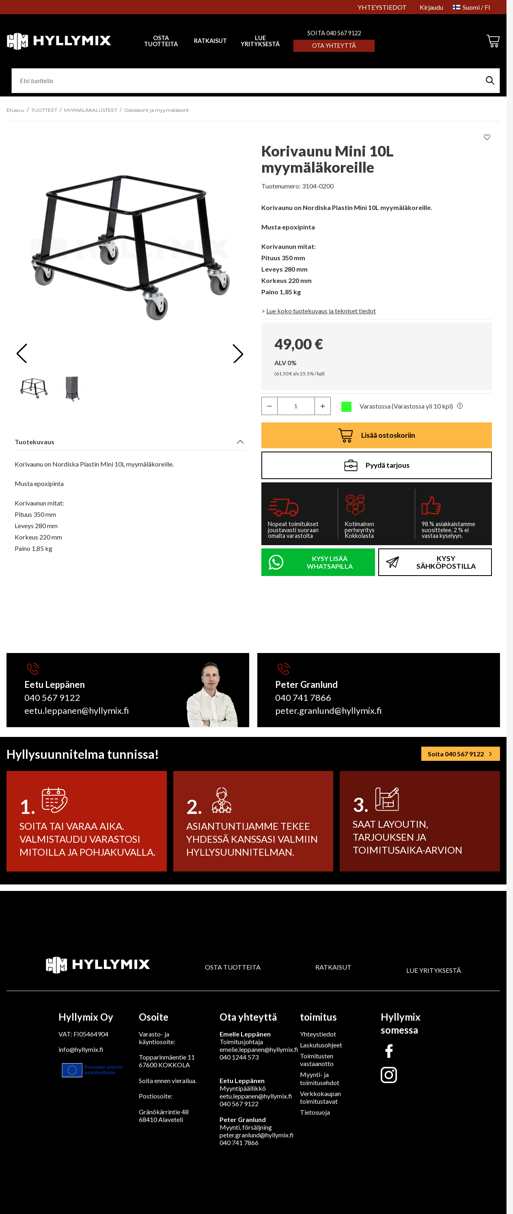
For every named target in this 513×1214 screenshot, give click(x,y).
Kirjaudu (431, 7)
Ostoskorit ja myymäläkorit (156, 110)
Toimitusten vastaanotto (317, 1059)
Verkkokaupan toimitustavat (320, 1097)
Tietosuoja (315, 1112)
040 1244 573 (239, 1057)
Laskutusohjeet (321, 1045)
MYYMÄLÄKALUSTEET (90, 110)
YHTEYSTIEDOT (382, 7)
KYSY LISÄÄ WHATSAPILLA (330, 562)
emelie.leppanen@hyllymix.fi (259, 1049)
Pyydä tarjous (377, 465)
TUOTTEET (44, 110)
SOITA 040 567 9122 (334, 33)
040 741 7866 (239, 1142)
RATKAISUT (210, 41)
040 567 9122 (239, 1103)
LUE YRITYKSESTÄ (260, 41)
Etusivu (15, 110)
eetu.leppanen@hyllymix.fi (256, 1096)
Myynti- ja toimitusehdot (319, 1078)
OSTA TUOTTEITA (233, 967)
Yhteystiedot (318, 1034)
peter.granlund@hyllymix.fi (257, 1135)
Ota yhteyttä (334, 45)
